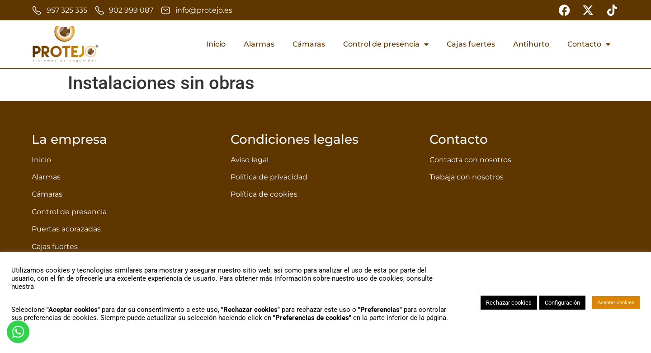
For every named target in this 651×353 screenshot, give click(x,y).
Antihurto (531, 44)
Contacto (588, 44)
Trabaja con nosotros (466, 177)
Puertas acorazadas (66, 229)
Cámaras (308, 44)
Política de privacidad (269, 177)
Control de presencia (386, 44)
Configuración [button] (562, 302)
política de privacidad (68, 286)
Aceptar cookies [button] (616, 303)
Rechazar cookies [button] (509, 302)
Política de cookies (264, 194)
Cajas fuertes (471, 44)
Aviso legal (250, 159)
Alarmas (259, 44)
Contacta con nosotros (470, 159)
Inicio (216, 44)
